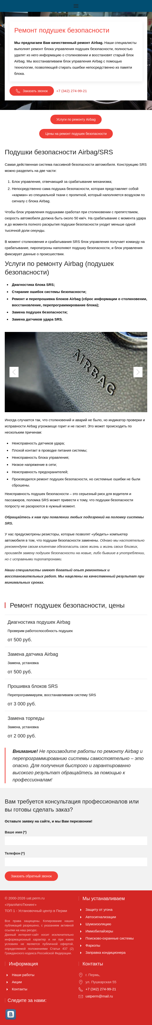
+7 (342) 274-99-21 (71, 91)
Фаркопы (93, 945)
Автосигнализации (101, 917)
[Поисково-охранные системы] (80, 938)
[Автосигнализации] (80, 917)
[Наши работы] (7, 975)
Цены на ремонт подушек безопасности (76, 134)
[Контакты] (7, 989)
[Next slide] (137, 372)
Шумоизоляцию (98, 924)
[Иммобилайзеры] (80, 931)
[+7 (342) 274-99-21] (80, 989)
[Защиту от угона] (80, 909)
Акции (17, 982)
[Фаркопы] (80, 945)
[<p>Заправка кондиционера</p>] (80, 952)
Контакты (19, 989)
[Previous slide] (14, 372)
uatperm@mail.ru (99, 996)
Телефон (15, 853)
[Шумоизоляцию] (80, 924)
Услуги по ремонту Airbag (76, 119)
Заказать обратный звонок (31, 876)
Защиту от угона (99, 909)
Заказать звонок (32, 91)
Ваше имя (16, 832)
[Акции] (7, 982)
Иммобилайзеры (99, 931)
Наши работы (23, 975)
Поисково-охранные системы (110, 938)
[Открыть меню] (76, 6)
